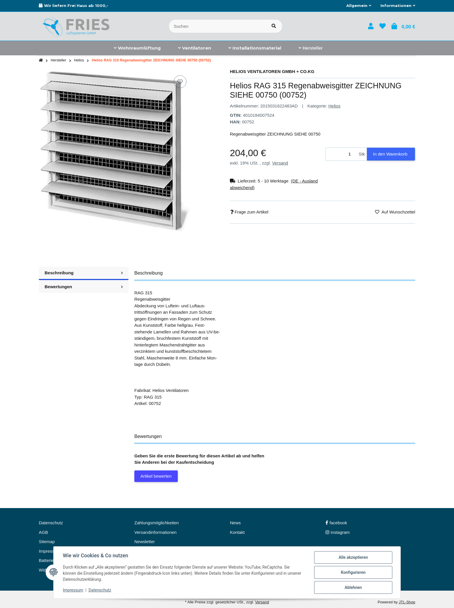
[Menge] (341, 154)
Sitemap (47, 541)
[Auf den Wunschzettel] (180, 81)
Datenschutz (100, 590)
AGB (43, 532)
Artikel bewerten (156, 476)
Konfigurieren (353, 572)
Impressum (73, 590)
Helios (334, 105)
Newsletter (144, 541)
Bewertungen (84, 286)
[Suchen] (217, 26)
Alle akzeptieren (353, 557)
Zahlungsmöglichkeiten (156, 522)
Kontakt (237, 532)
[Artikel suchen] (274, 26)
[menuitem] (137, 48)
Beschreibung (84, 272)
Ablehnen (353, 587)
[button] (359, 6)
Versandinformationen (155, 532)
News (235, 522)
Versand (280, 162)
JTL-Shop (407, 602)
